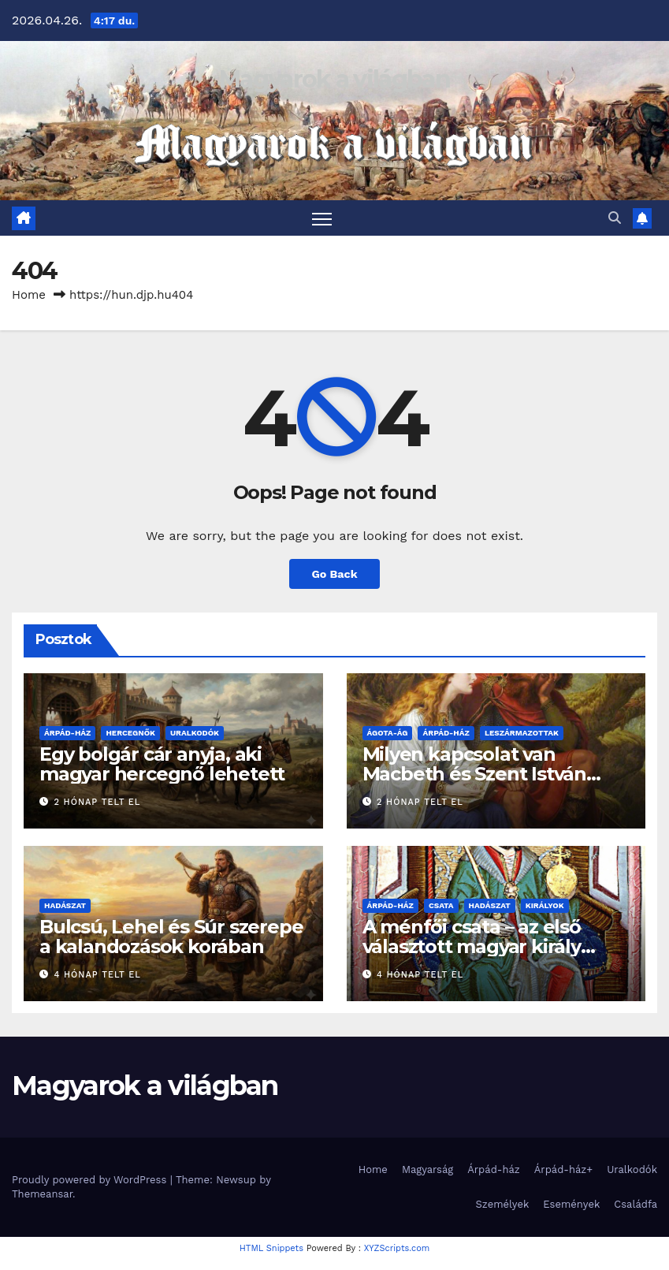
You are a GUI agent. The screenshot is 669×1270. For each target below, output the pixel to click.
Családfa (635, 1204)
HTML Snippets (271, 1248)
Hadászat (65, 905)
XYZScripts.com (397, 1248)
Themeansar (42, 1194)
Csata (441, 905)
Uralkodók (194, 732)
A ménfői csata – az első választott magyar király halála (471, 946)
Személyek (503, 1204)
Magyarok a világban (334, 79)
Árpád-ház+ (563, 1169)
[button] (614, 217)
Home (29, 295)
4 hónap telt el (97, 975)
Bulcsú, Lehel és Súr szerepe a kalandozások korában (171, 936)
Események (571, 1204)
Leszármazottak (522, 732)
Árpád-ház (67, 732)
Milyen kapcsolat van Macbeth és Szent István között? (474, 774)
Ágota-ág (387, 732)
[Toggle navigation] (322, 218)
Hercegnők (130, 732)
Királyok (545, 905)
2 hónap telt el (97, 802)
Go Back (334, 574)
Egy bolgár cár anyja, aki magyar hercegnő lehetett (161, 764)
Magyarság (427, 1169)
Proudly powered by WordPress (91, 1180)
